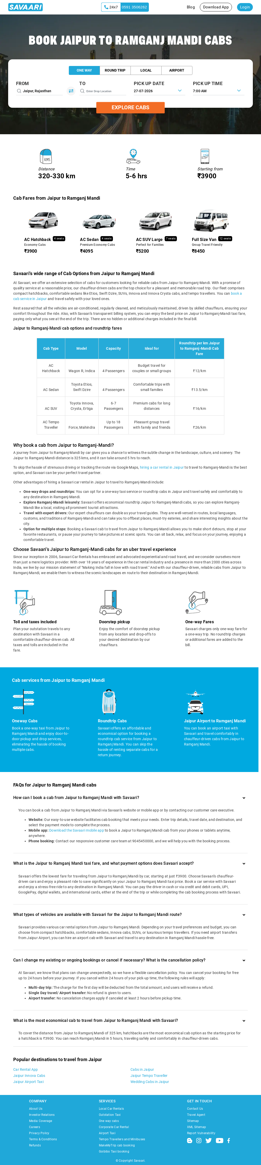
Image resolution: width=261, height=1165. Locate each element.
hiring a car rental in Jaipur (162, 467)
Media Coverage (40, 1121)
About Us (35, 1108)
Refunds (35, 1145)
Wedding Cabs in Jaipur (149, 1082)
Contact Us (195, 1108)
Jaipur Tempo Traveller (149, 1076)
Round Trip (115, 70)
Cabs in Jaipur (142, 1069)
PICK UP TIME (208, 83)
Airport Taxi (107, 1133)
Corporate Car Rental (114, 1127)
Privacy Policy (39, 1133)
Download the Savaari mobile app (76, 830)
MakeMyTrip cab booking (117, 1145)
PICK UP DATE (149, 83)
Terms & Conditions (43, 1139)
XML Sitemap (196, 1127)
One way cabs (109, 1121)
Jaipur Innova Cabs (29, 1076)
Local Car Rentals (111, 1108)
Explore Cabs (130, 107)
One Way (84, 70)
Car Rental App (25, 1069)
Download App (216, 7)
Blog (191, 7)
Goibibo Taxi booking (114, 1151)
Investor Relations (42, 1115)
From (22, 83)
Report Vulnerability (201, 1133)
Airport (176, 70)
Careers (34, 1127)
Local (146, 70)
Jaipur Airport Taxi (28, 1082)
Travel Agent (196, 1115)
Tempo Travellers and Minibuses (122, 1139)
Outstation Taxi (110, 1115)
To (82, 83)
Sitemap (193, 1121)
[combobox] (218, 90)
